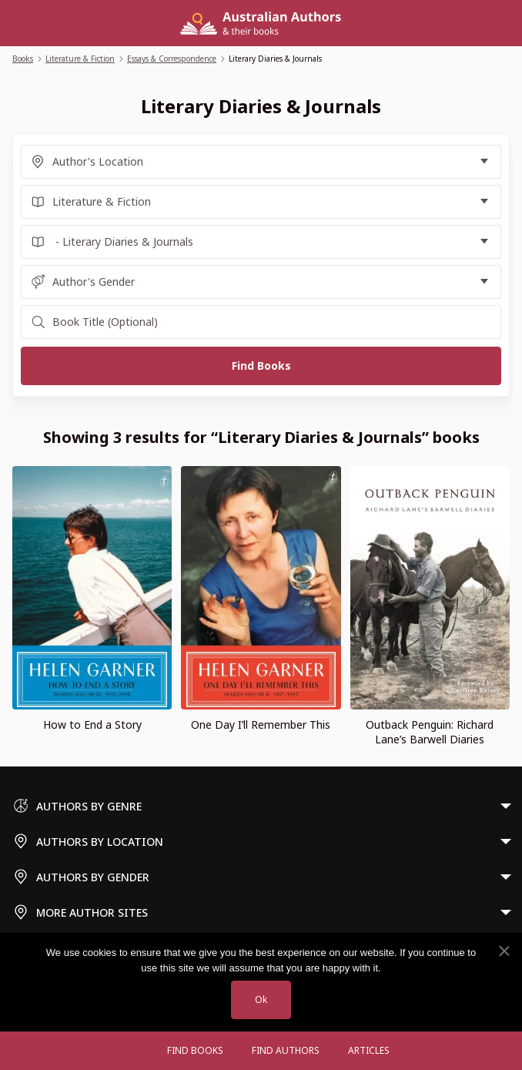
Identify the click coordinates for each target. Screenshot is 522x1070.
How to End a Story (92, 724)
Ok (261, 999)
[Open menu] (138, 1050)
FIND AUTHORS (286, 1050)
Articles (369, 1050)
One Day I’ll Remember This (260, 724)
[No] (503, 951)
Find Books (195, 1050)
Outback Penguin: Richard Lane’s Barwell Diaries (430, 731)
